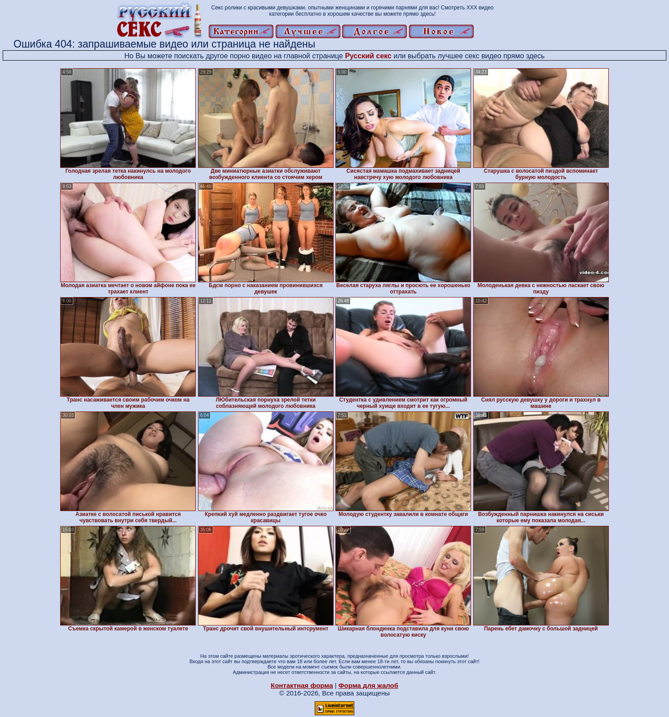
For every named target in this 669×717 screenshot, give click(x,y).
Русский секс (368, 56)
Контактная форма (302, 685)
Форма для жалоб (368, 685)
